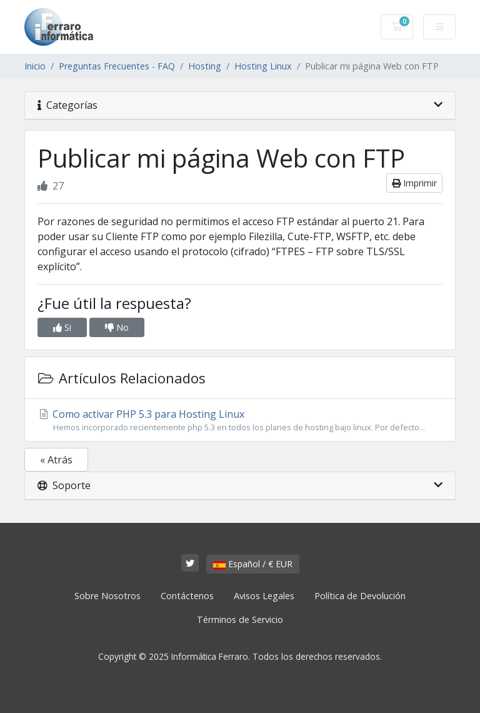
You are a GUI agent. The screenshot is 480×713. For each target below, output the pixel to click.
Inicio (35, 66)
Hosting (204, 66)
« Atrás (56, 460)
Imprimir (414, 183)
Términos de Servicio (240, 619)
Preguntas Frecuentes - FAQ (117, 66)
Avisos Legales (264, 596)
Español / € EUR (252, 564)
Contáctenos (187, 596)
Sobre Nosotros (107, 596)
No (117, 327)
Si (62, 327)
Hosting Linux (263, 66)
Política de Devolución (360, 596)
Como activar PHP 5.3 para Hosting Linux (240, 420)
